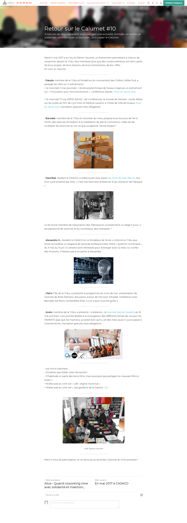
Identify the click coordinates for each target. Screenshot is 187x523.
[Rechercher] (149, 3)
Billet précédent (52, 480)
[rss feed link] (141, 495)
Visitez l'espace (173, 3)
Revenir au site (51, 495)
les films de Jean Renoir (122, 178)
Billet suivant (101, 480)
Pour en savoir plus (125, 91)
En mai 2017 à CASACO (111, 483)
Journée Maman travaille (121, 312)
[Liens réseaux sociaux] (153, 3)
